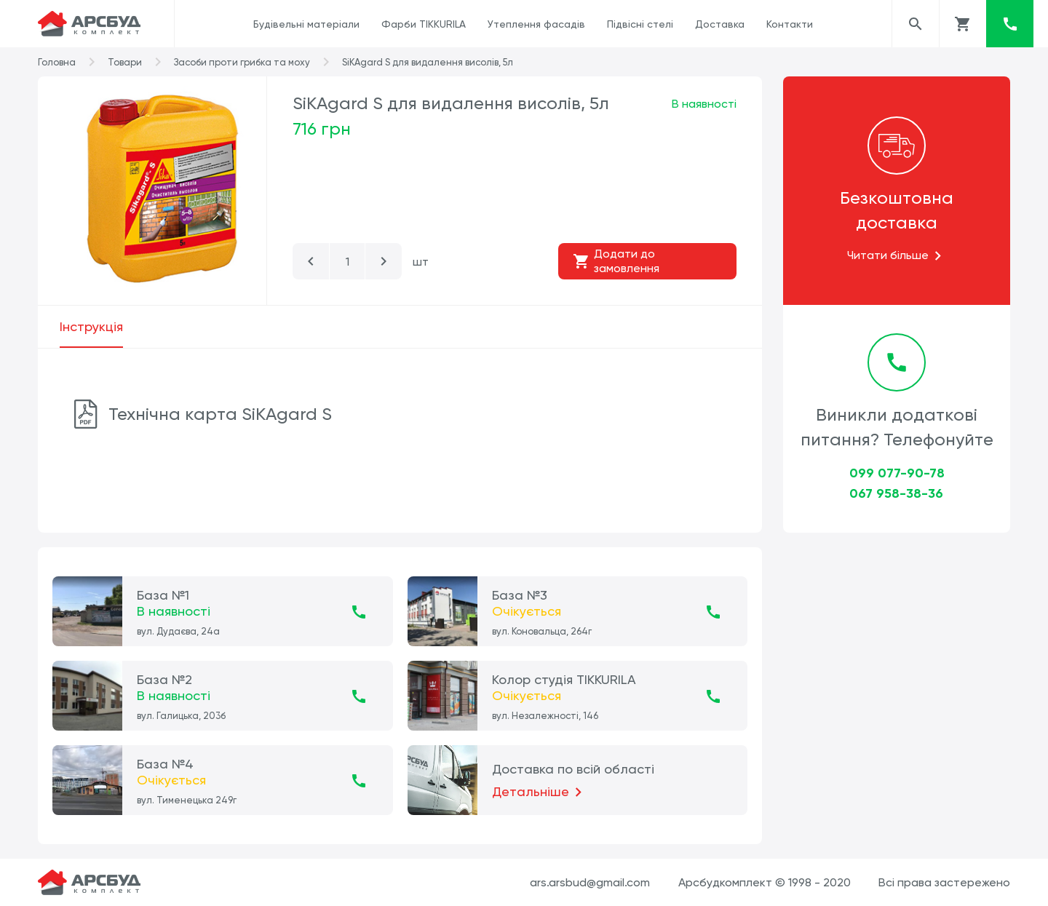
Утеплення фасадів (536, 24)
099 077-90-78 (897, 473)
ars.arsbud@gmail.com (590, 882)
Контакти (789, 24)
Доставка (720, 24)
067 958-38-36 (896, 493)
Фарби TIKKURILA (423, 24)
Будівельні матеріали (306, 24)
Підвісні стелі (640, 24)
